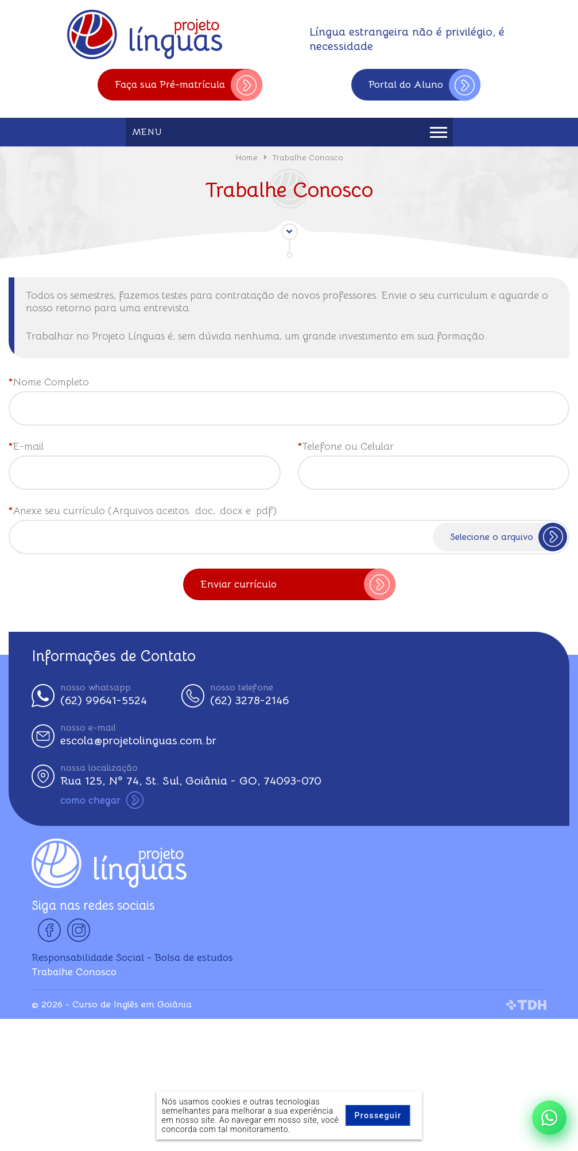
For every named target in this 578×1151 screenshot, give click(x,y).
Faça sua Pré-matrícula (188, 85)
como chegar (101, 800)
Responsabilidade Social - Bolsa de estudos (132, 957)
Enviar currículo (297, 584)
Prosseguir (377, 1115)
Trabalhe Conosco (74, 971)
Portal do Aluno (424, 85)
